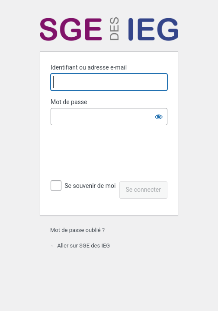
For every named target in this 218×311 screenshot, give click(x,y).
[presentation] (110, 154)
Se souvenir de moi (89, 185)
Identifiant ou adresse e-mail (89, 67)
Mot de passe (69, 101)
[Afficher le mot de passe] (158, 116)
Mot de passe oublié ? (77, 230)
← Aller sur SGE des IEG (80, 245)
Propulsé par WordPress (109, 29)
